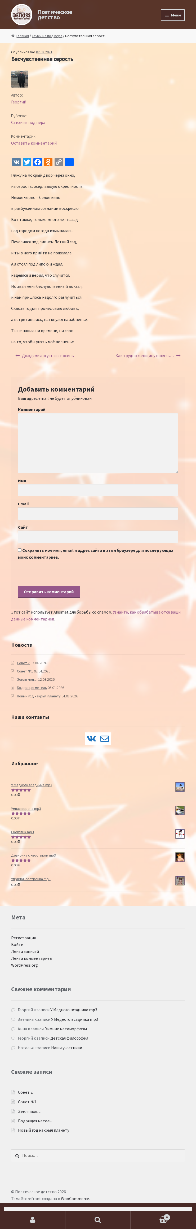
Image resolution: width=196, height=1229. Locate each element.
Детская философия (69, 1038)
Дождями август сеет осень (48, 355)
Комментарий (31, 409)
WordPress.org (24, 965)
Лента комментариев (31, 958)
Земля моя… (27, 679)
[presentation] (58, 575)
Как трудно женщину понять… (144, 355)
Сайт (23, 527)
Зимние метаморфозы (65, 1028)
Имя (22, 480)
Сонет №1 (25, 671)
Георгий (18, 102)
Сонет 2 (23, 663)
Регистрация (23, 937)
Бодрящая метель (32, 687)
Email (23, 503)
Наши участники (66, 1047)
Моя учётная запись (32, 1220)
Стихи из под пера (47, 35)
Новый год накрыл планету (39, 696)
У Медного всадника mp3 (73, 1009)
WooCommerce (75, 1198)
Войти (17, 944)
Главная (22, 35)
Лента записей (25, 951)
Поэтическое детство (55, 14)
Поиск (98, 1220)
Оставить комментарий (34, 143)
